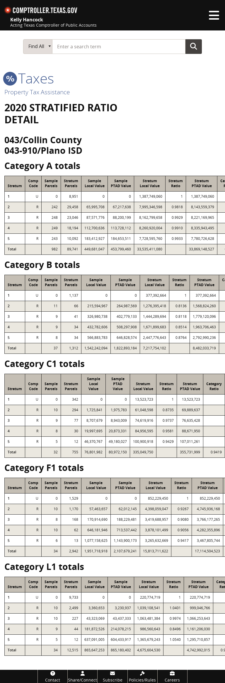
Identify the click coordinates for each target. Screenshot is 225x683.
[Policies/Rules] (142, 676)
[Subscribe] (112, 676)
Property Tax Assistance (37, 92)
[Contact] (52, 676)
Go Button (193, 46)
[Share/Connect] (82, 676)
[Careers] (172, 676)
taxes (29, 78)
